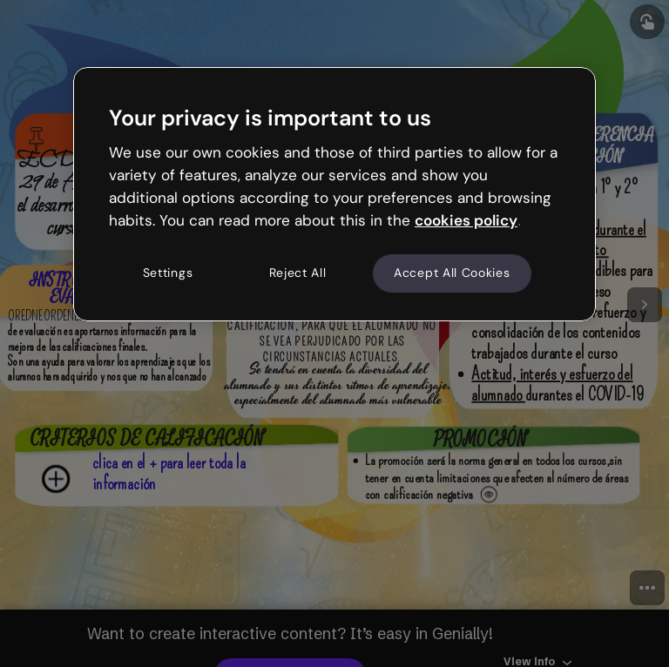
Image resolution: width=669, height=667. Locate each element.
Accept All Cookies (452, 273)
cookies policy (466, 220)
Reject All (298, 273)
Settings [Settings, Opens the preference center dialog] (168, 273)
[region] (334, 194)
